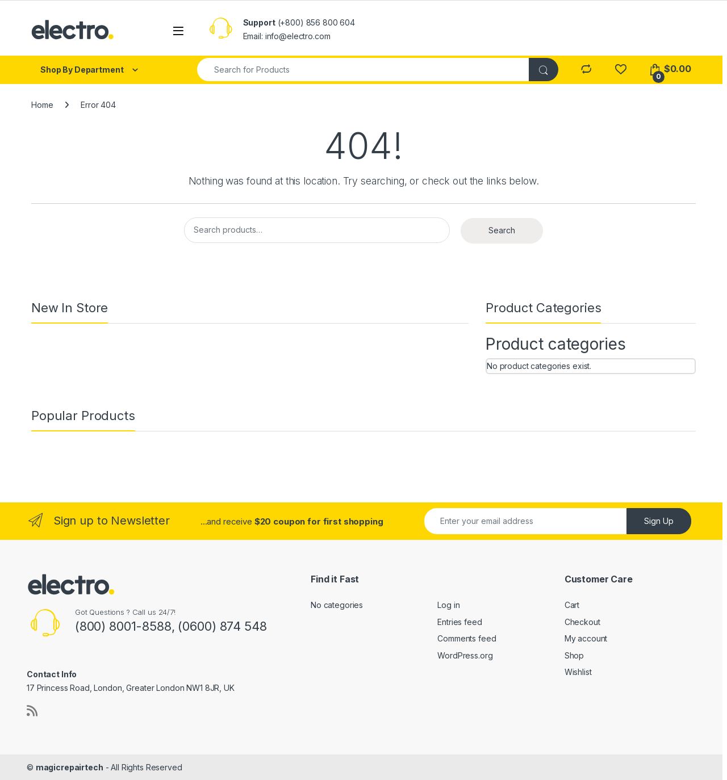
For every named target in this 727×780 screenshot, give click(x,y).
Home (42, 105)
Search (501, 230)
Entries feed (459, 622)
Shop (574, 655)
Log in (448, 605)
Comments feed (466, 638)
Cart (572, 605)
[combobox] (363, 69)
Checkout (582, 622)
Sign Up (659, 521)
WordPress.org (464, 655)
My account (586, 638)
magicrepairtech (69, 767)
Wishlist (578, 672)
